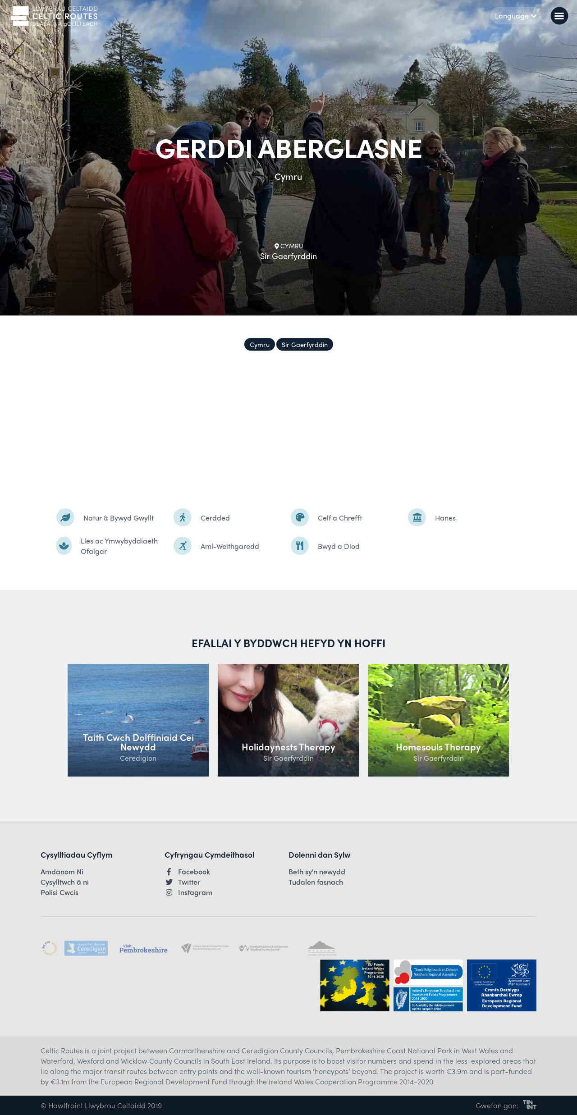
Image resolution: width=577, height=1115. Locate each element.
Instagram (188, 892)
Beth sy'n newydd (316, 872)
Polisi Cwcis (59, 892)
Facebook (187, 872)
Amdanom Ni (62, 872)
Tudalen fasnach (315, 882)
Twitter (182, 882)
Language (516, 15)
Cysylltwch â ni (65, 882)
